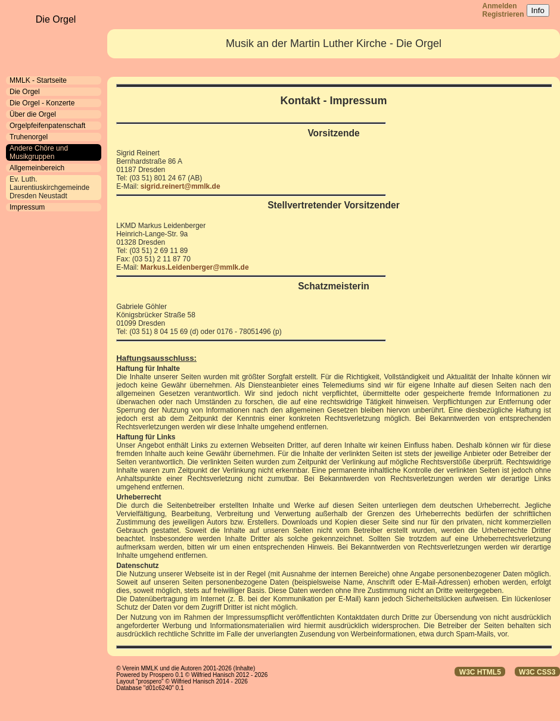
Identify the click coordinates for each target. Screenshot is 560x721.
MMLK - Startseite (38, 80)
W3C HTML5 (480, 672)
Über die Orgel (33, 114)
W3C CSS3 (537, 672)
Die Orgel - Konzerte (42, 103)
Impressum (27, 207)
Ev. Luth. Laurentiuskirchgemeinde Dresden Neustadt (49, 187)
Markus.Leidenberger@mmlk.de (195, 267)
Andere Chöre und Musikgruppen (39, 152)
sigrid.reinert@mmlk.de (180, 186)
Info (538, 10)
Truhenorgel (29, 137)
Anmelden (500, 6)
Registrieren (503, 14)
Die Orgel (25, 92)
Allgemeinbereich (37, 168)
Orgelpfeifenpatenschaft (47, 125)
